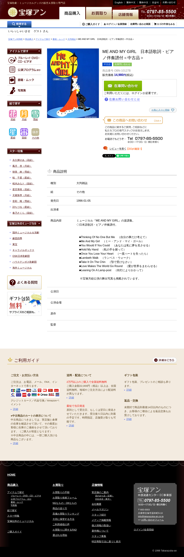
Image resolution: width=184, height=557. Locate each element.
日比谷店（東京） (103, 499)
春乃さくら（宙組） (23, 212)
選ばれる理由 (60, 535)
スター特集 (13, 515)
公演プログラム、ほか (21, 499)
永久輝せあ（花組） (23, 160)
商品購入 (29, 39)
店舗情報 (97, 485)
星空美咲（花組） (22, 189)
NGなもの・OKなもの (65, 503)
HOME (11, 474)
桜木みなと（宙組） (23, 183)
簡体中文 (143, 2)
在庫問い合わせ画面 (140, 24)
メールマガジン (100, 509)
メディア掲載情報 (101, 520)
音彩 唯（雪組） (22, 201)
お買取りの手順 (61, 492)
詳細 (15, 409)
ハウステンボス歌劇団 (24, 261)
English (119, 2)
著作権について (100, 530)
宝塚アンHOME (15, 39)
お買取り (58, 485)
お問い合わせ (168, 2)
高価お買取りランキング (66, 513)
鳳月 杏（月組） (22, 166)
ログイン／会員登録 (116, 24)
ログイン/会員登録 (144, 529)
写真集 (14, 505)
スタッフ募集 (99, 536)
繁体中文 (131, 2)
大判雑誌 (71, 39)
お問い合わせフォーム (152, 520)
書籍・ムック (59, 39)
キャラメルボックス (23, 250)
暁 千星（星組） (22, 177)
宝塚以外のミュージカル (20, 521)
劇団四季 (17, 238)
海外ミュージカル (22, 267)
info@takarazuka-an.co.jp (151, 516)
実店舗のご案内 (100, 492)
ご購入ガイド (92, 24)
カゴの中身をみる (166, 24)
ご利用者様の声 (61, 524)
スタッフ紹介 (99, 514)
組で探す (12, 510)
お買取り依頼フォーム (65, 497)
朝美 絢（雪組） (22, 171)
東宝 (14, 244)
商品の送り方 (60, 508)
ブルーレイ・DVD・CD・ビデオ (26, 496)
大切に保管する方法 (63, 519)
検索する (19, 24)
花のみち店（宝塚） (104, 496)
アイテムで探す (43, 39)
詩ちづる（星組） (22, 207)
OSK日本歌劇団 (21, 256)
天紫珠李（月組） (22, 195)
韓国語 (155, 2)
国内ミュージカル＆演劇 (25, 232)
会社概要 (96, 504)
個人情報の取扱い (101, 525)
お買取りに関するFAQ (65, 529)
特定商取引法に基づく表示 (106, 541)
